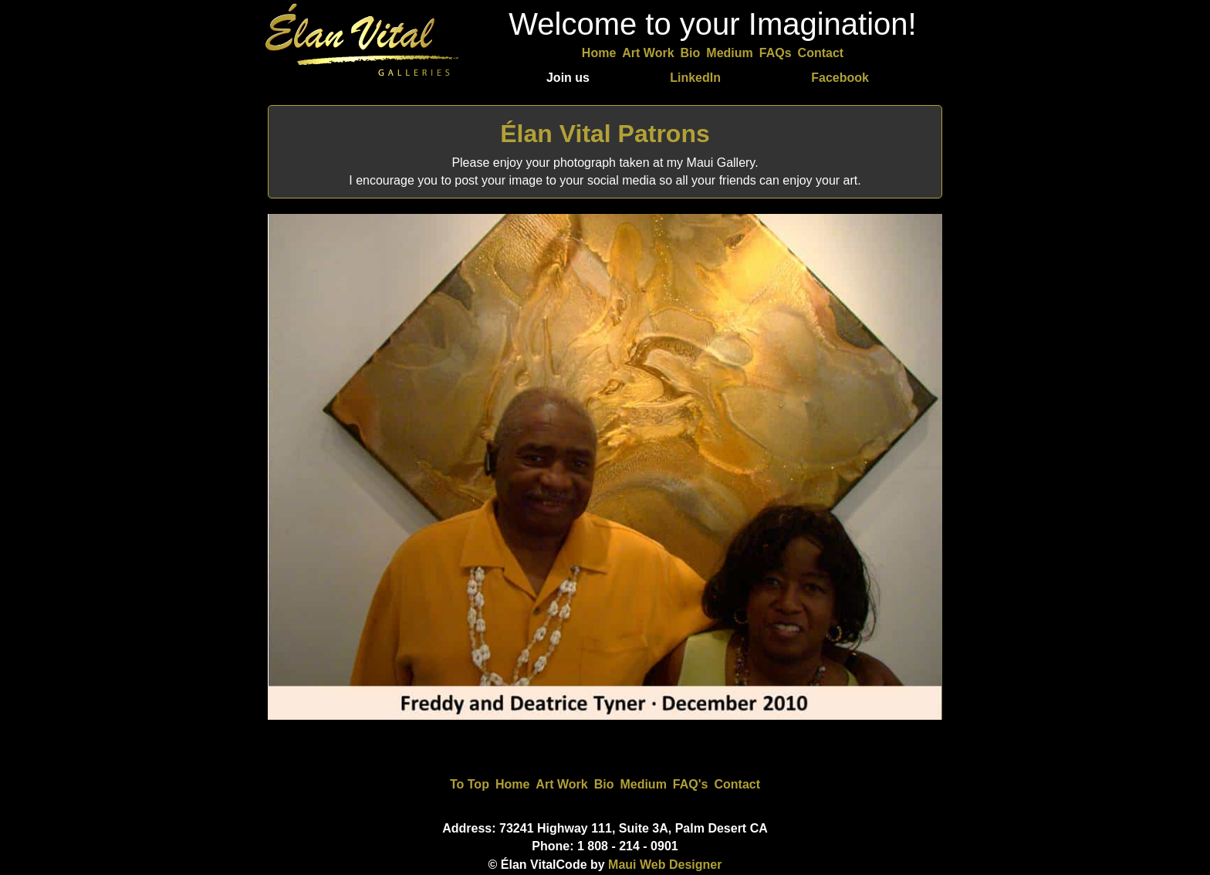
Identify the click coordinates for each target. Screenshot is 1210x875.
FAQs (775, 52)
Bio (691, 52)
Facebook (840, 77)
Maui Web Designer (665, 864)
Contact (821, 52)
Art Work (648, 52)
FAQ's (690, 784)
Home (599, 52)
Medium (729, 52)
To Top (469, 784)
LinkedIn (695, 77)
